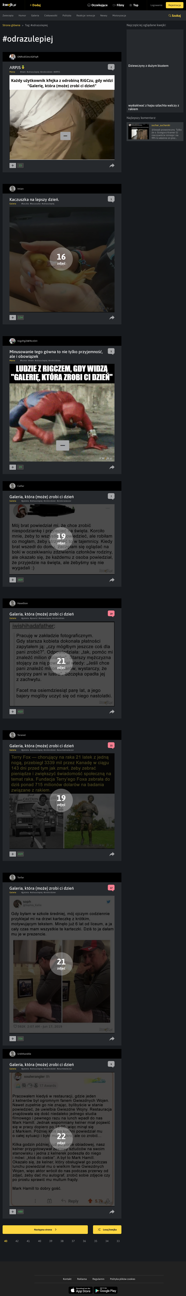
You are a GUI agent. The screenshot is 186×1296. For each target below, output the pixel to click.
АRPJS (16, 67)
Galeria (35, 15)
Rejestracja (174, 5)
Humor (22, 15)
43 (5, 1241)
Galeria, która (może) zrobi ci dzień (41, 496)
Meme (12, 72)
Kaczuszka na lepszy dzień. (34, 199)
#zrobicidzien (46, 72)
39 (50, 1241)
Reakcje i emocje (85, 15)
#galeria (25, 501)
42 (17, 1241)
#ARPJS (57, 72)
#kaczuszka (35, 203)
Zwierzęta (8, 15)
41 (28, 1241)
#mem (23, 72)
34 (106, 1241)
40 (39, 1241)
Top (135, 5)
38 (62, 1241)
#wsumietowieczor (65, 750)
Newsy (103, 15)
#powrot (34, 618)
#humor (23, 360)
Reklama (82, 1279)
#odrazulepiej (33, 72)
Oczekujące (99, 5)
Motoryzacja (119, 15)
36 (84, 1241)
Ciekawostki (50, 15)
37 (73, 1241)
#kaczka (25, 203)
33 (118, 1241)
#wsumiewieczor (64, 1069)
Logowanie (156, 5)
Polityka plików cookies (122, 1279)
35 (95, 1241)
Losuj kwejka (107, 1229)
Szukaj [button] (176, 15)
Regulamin (98, 1279)
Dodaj (36, 5)
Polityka (67, 15)
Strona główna (11, 25)
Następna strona (45, 1229)
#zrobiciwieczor (64, 501)
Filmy (120, 5)
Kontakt (67, 1279)
